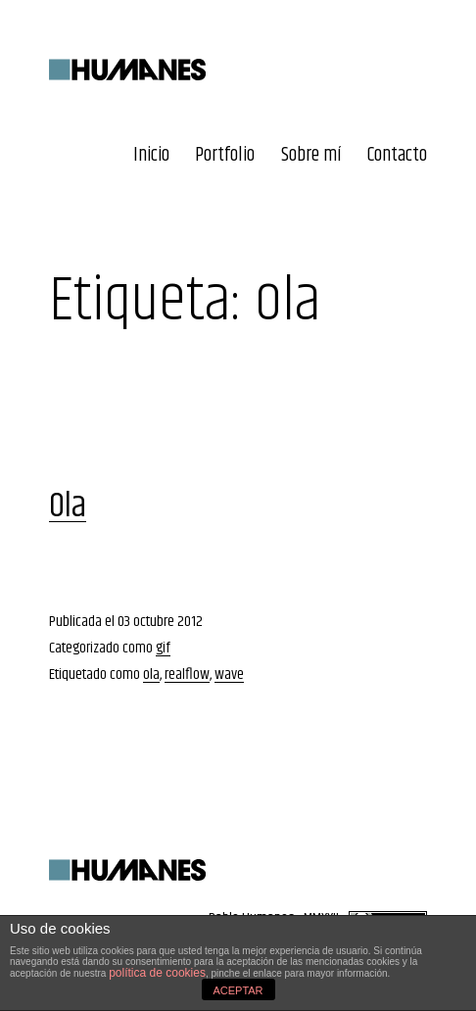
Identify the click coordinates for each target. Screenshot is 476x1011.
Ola (67, 506)
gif (163, 648)
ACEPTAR (237, 990)
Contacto (397, 155)
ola (151, 674)
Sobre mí (311, 155)
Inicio (151, 155)
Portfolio (225, 155)
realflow (187, 674)
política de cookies (157, 973)
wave (229, 674)
